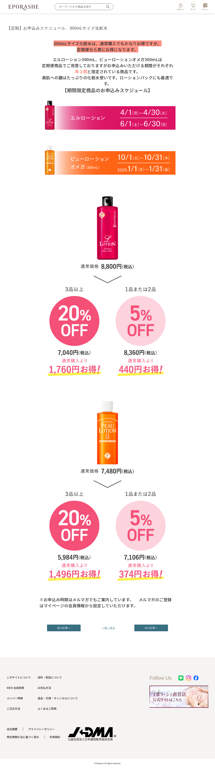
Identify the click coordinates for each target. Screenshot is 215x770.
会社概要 (12, 729)
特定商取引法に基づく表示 (23, 737)
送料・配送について (50, 677)
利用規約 (55, 737)
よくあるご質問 (47, 709)
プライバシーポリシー (41, 729)
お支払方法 (44, 688)
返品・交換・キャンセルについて (58, 698)
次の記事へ (151, 627)
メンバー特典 (15, 698)
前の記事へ (63, 627)
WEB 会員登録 (15, 688)
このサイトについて (19, 677)
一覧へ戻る (107, 627)
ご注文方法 (13, 709)
